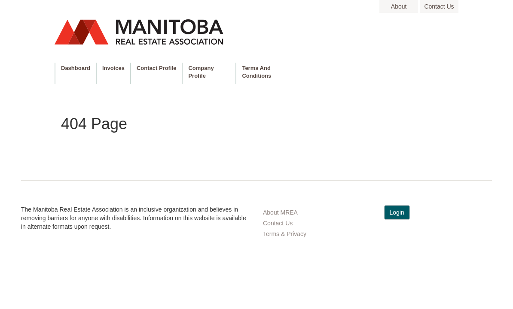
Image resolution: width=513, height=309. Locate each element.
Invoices (113, 68)
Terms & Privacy (284, 233)
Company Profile (201, 72)
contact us (439, 6)
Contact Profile (156, 68)
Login (397, 212)
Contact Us (278, 223)
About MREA (280, 212)
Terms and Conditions (256, 72)
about (399, 6)
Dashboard (75, 68)
